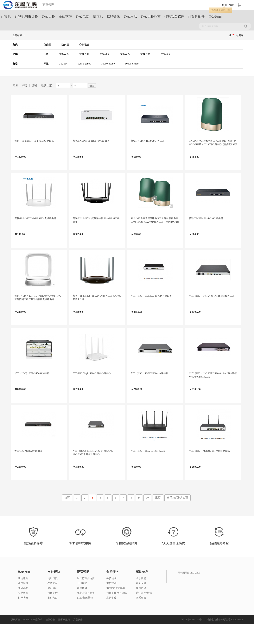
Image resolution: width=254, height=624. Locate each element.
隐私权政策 (64, 619)
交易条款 (23, 593)
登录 (231, 4)
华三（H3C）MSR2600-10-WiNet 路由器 (151, 295)
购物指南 (24, 572)
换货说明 (111, 578)
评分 (25, 85)
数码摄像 (113, 16)
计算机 (6, 16)
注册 (224, 4)
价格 (34, 85)
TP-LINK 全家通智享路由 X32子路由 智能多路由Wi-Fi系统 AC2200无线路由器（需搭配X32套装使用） (213, 144)
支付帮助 (54, 572)
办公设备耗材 (151, 16)
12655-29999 (84, 63)
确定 (91, 85)
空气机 (98, 16)
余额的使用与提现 (116, 593)
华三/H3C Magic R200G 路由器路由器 (92, 373)
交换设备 (84, 44)
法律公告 (50, 619)
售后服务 (112, 572)
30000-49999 (108, 63)
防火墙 (65, 44)
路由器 (47, 44)
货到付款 (53, 578)
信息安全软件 (174, 16)
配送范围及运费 (86, 578)
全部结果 (17, 35)
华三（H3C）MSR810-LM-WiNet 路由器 (209, 450)
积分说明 (23, 588)
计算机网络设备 (26, 16)
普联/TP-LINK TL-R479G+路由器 (147, 140)
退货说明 (111, 583)
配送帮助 (83, 572)
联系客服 (141, 597)
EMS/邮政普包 (85, 597)
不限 (46, 54)
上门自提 (82, 583)
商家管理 (48, 4)
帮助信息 (142, 572)
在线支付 (53, 583)
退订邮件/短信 (144, 593)
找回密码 (141, 588)
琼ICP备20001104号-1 (192, 619)
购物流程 (23, 578)
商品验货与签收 (86, 593)
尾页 (158, 497)
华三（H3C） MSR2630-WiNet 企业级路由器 (211, 295)
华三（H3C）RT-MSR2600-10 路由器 (149, 373)
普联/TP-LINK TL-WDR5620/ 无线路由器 (35, 218)
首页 (67, 497)
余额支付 (53, 593)
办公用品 (215, 16)
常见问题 (141, 583)
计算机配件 (196, 16)
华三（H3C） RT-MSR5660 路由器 (32, 373)
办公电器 (82, 16)
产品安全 (78, 619)
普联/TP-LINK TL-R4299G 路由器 (206, 218)
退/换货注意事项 (115, 588)
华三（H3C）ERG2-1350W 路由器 (148, 450)
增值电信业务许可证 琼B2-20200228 (225, 619)
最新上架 (46, 85)
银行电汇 (53, 588)
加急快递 (82, 588)
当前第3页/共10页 (177, 497)
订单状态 (23, 597)
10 (147, 497)
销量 (15, 85)
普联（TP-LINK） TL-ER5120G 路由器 (34, 140)
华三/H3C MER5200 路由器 (28, 450)
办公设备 (48, 16)
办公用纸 (130, 16)
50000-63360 (131, 63)
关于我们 (141, 578)
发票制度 (111, 597)
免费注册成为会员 (220, 10)
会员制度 (23, 583)
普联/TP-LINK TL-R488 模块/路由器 (91, 140)
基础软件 (65, 16)
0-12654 (63, 63)
